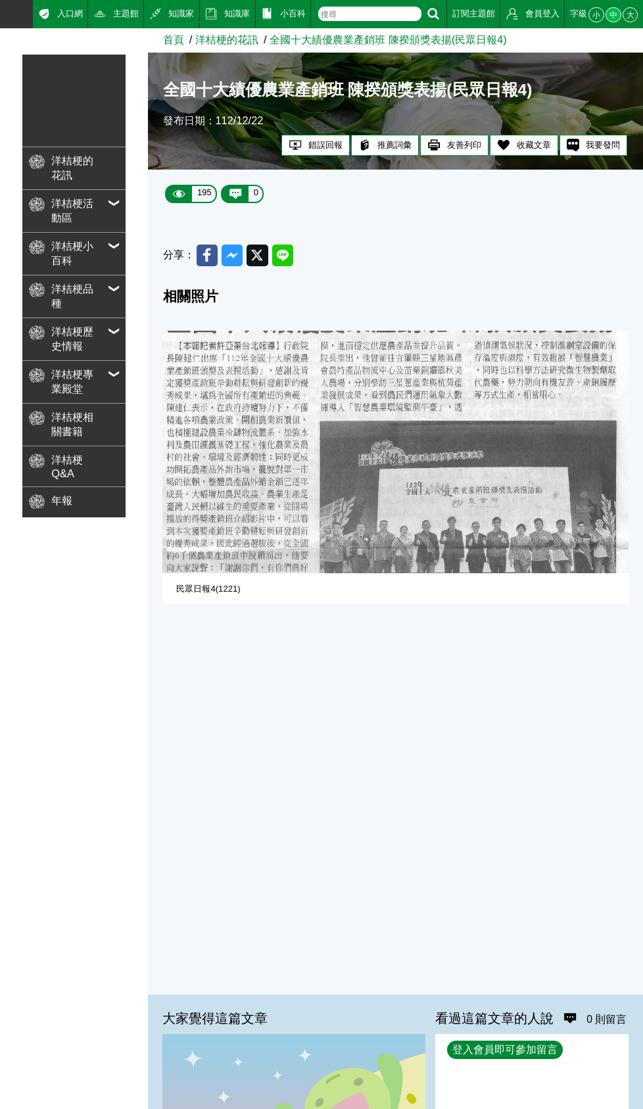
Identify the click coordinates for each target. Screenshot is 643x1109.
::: (4, 12)
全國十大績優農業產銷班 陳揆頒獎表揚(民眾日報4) (388, 39)
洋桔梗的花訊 (226, 39)
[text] (369, 14)
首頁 (173, 39)
